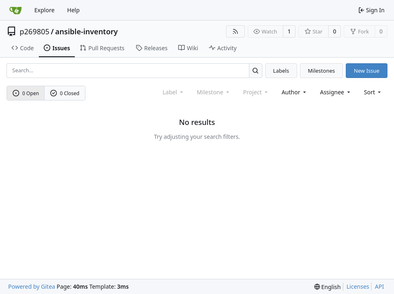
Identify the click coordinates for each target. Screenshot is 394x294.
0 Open (26, 93)
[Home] (15, 10)
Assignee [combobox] (335, 92)
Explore (44, 10)
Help (73, 10)
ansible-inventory (86, 31)
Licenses (358, 286)
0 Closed (65, 93)
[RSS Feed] (235, 31)
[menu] (373, 92)
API (379, 286)
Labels (281, 70)
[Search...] (255, 70)
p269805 (34, 31)
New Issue (367, 70)
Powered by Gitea (31, 286)
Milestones (321, 70)
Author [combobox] (294, 92)
